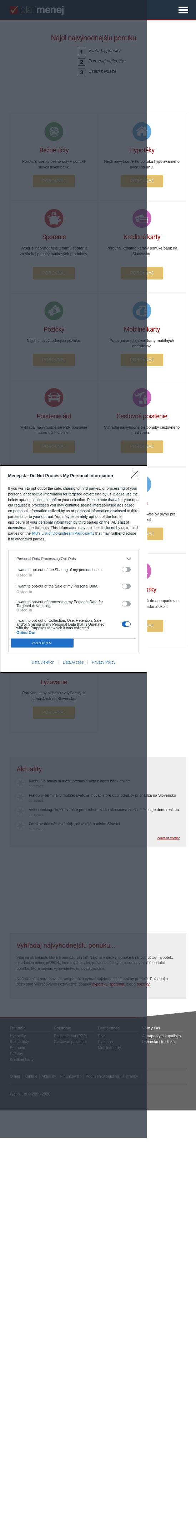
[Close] (136, 476)
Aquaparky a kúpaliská (161, 1036)
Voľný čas (151, 1028)
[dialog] (73, 568)
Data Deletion (43, 662)
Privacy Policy (103, 662)
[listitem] (73, 558)
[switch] (126, 570)
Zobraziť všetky (168, 838)
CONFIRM (42, 643)
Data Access (73, 662)
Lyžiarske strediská (158, 1041)
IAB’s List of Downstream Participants (63, 533)
